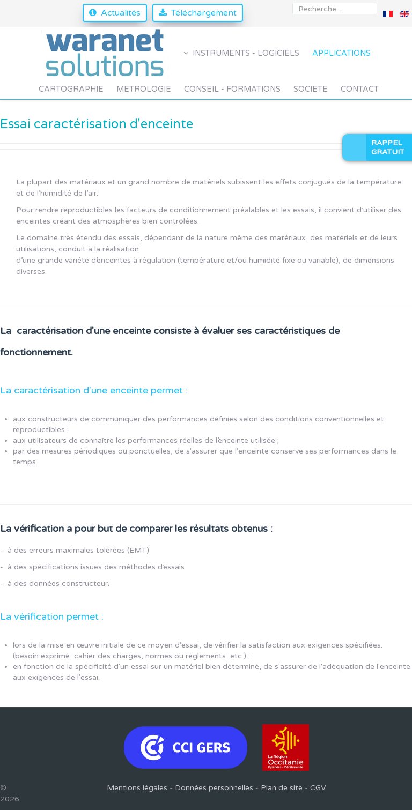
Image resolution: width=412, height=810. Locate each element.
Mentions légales (137, 787)
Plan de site (282, 787)
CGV (318, 787)
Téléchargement (204, 13)
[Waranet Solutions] (106, 53)
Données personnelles (214, 787)
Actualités (121, 13)
